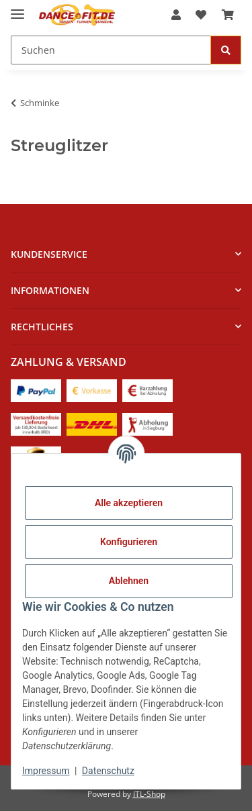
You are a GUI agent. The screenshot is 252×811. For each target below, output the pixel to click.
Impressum (45, 770)
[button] (176, 14)
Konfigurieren (128, 541)
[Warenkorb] (227, 14)
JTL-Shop (149, 794)
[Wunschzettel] (201, 14)
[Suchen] (111, 50)
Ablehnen (129, 580)
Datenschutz (108, 770)
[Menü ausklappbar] (17, 8)
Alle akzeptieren (129, 502)
